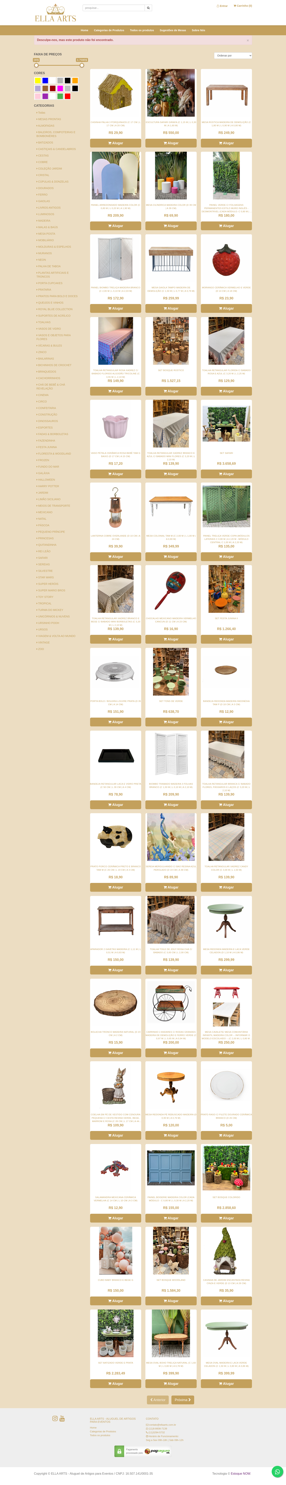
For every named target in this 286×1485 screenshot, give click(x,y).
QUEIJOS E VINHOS (50, 302)
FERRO (42, 194)
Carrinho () (243, 5)
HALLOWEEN (46, 479)
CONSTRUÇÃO (47, 414)
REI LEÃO (44, 551)
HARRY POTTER (48, 486)
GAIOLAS (43, 201)
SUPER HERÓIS (48, 583)
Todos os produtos (142, 30)
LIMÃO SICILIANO (49, 499)
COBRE (42, 162)
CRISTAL (43, 175)
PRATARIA (44, 289)
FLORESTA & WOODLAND (54, 453)
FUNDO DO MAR (48, 466)
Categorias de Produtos (109, 30)
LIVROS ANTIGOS (49, 207)
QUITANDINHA (46, 544)
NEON (41, 259)
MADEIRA (44, 220)
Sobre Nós (198, 30)
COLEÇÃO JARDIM (49, 168)
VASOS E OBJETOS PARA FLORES (54, 337)
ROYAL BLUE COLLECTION (55, 309)
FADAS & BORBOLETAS (52, 434)
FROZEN (43, 460)
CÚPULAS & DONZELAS (53, 181)
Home (84, 30)
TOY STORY (45, 596)
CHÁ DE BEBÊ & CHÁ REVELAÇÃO (51, 386)
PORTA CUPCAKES (50, 283)
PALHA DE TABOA (49, 266)
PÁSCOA (43, 525)
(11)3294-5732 (156, 1432)
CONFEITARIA (46, 408)
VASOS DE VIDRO (49, 328)
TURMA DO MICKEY (50, 609)
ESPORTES (45, 427)
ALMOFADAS (46, 125)
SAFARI (42, 557)
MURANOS (44, 253)
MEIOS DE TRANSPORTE (53, 505)
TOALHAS (44, 322)
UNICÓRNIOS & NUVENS (53, 616)
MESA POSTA (46, 233)
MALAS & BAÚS (47, 227)
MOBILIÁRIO (45, 240)
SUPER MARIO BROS (51, 590)
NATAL (41, 518)
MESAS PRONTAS (49, 119)
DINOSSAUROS (47, 421)
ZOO (40, 649)
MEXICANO (45, 512)
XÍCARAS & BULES (49, 345)
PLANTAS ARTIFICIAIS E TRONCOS (53, 274)
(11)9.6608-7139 (158, 1428)
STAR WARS (45, 577)
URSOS (42, 629)
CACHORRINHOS (48, 378)
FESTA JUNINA (47, 447)
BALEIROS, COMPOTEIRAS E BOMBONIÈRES (56, 134)
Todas (41, 112)
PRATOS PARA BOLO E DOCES (57, 296)
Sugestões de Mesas (173, 30)
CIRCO (42, 401)
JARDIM (42, 492)
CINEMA (43, 395)
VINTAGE (43, 642)
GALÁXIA (43, 473)
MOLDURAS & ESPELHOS (54, 246)
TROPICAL (44, 603)
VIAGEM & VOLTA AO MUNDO (56, 636)
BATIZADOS (45, 142)
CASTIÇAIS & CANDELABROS (56, 149)
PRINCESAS (45, 538)
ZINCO (41, 352)
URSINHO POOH (48, 622)
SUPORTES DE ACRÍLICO (54, 315)
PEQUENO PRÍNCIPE (51, 531)
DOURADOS (45, 188)
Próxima (183, 1400)
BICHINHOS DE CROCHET (54, 365)
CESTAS (43, 155)
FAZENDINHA (46, 440)
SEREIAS (43, 564)
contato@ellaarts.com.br (162, 1424)
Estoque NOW (240, 1473)
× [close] (248, 40)
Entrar (222, 5)
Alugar (115, 143)
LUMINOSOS (45, 214)
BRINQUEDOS (46, 371)
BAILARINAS (45, 358)
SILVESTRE (45, 570)
